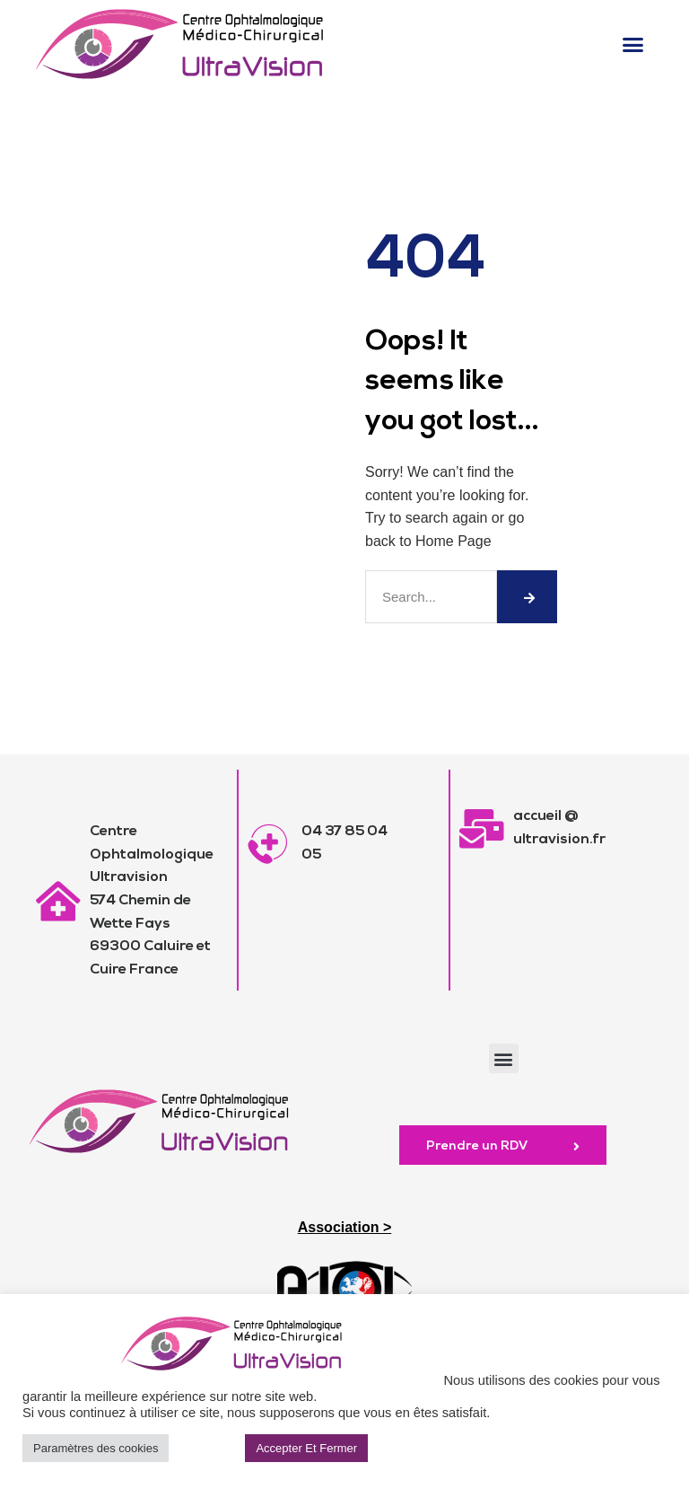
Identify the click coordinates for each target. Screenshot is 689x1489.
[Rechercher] (527, 596)
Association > (344, 1227)
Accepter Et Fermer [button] (306, 1448)
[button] (632, 44)
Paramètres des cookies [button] (95, 1448)
